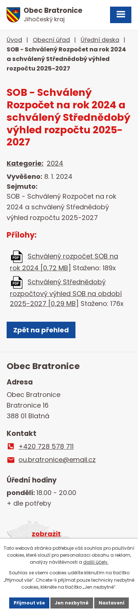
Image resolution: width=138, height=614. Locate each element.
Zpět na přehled (41, 330)
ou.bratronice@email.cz (57, 459)
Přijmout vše (29, 603)
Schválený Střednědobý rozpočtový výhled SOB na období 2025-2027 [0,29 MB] (66, 292)
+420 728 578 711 (46, 446)
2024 (55, 163)
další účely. (96, 562)
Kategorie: (25, 163)
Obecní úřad (51, 40)
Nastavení (111, 603)
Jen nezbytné (72, 603)
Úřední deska (100, 40)
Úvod (14, 40)
